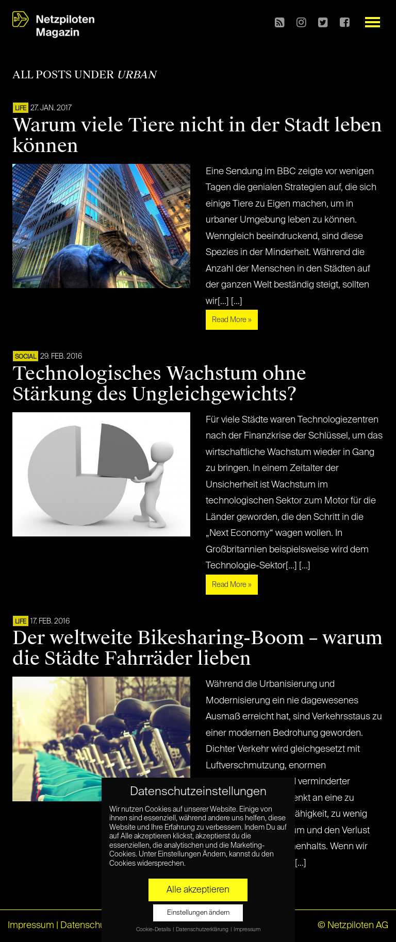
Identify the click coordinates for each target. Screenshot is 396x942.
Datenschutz (86, 925)
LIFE (20, 109)
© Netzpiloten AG (353, 925)
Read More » (232, 320)
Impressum (31, 925)
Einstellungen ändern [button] (198, 913)
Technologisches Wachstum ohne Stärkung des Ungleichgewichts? (159, 384)
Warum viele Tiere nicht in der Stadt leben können (197, 135)
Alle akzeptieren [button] (198, 890)
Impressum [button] (247, 929)
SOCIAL (25, 357)
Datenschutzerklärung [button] (202, 929)
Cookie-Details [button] (154, 929)
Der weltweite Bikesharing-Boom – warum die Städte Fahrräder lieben (197, 648)
